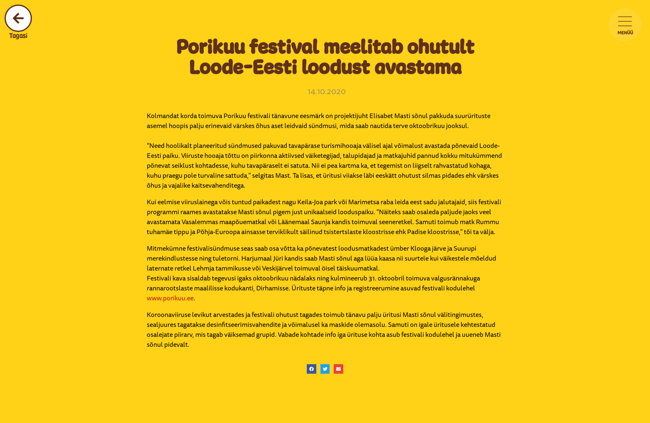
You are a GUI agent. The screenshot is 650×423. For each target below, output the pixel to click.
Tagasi (18, 35)
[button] (311, 369)
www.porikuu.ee (170, 297)
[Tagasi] (18, 18)
